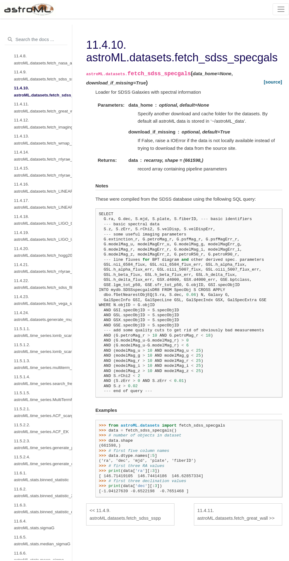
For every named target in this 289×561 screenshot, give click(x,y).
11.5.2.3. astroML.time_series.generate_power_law (43, 444)
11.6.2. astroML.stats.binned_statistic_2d (43, 492)
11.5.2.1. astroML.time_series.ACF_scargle (43, 412)
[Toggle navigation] (281, 9)
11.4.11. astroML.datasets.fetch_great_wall (43, 107)
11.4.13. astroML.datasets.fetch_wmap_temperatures (43, 139)
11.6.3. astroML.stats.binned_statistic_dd (43, 508)
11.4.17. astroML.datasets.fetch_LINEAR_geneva (43, 204)
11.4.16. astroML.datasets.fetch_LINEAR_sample (43, 187)
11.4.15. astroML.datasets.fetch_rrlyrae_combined (43, 171)
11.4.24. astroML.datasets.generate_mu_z (43, 316)
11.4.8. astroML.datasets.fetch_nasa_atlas (43, 59)
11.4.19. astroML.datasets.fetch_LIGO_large (43, 236)
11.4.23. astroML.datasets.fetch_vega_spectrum (43, 300)
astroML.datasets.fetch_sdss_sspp (125, 514)
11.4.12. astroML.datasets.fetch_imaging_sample (43, 123)
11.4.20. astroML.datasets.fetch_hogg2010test (43, 252)
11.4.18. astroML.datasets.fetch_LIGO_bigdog (43, 220)
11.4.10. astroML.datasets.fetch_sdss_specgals (43, 91)
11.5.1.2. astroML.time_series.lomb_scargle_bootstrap (43, 348)
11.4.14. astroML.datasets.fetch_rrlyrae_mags (43, 155)
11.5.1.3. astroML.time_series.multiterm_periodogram (43, 364)
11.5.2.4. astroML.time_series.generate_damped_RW (43, 460)
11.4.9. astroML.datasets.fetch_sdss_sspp (43, 75)
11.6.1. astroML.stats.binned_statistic (41, 476)
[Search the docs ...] (36, 39)
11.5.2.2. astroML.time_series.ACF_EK (41, 428)
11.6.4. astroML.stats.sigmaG (34, 524)
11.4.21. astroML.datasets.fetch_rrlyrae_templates (43, 268)
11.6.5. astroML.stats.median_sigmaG (42, 540)
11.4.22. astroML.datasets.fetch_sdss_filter (43, 284)
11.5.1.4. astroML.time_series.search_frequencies (43, 380)
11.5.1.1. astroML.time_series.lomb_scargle (43, 332)
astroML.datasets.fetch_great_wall (232, 514)
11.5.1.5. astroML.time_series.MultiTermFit (43, 396)
